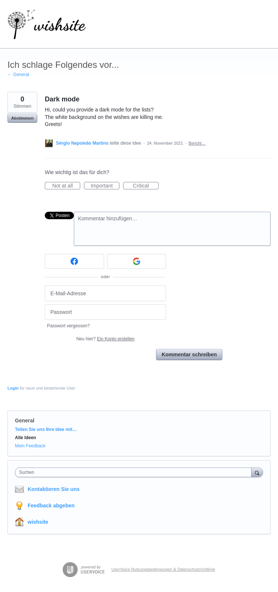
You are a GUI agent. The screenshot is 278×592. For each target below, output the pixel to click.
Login (13, 388)
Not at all (66, 186)
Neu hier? (105, 338)
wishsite (38, 522)
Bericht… (197, 143)
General (24, 420)
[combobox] (135, 472)
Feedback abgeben (51, 505)
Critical (146, 186)
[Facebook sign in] (74, 261)
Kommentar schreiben (189, 355)
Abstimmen (22, 118)
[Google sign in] (136, 261)
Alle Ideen (25, 437)
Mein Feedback (30, 445)
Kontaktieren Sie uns (53, 489)
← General (18, 74)
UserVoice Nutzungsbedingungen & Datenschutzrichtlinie (163, 569)
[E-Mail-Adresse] (105, 293)
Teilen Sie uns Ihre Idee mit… (46, 429)
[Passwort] (105, 312)
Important (105, 186)
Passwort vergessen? (68, 325)
